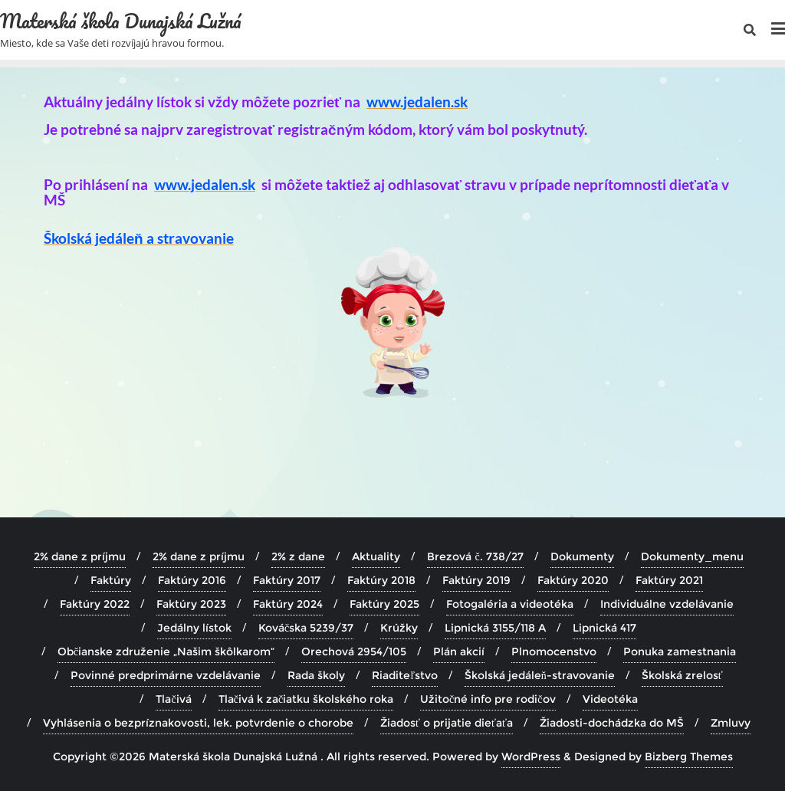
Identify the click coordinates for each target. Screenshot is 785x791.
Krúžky (399, 628)
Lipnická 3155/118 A (495, 628)
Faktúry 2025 (384, 604)
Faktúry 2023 (191, 604)
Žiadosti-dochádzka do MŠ (612, 723)
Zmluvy (731, 723)
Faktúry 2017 (286, 580)
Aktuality (376, 556)
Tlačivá (173, 699)
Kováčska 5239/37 (305, 628)
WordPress (530, 756)
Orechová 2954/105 (353, 651)
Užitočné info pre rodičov (487, 699)
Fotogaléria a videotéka (509, 604)
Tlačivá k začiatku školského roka (305, 699)
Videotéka (610, 699)
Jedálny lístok (194, 628)
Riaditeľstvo (405, 675)
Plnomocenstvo (553, 651)
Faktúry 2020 (573, 580)
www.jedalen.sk (417, 101)
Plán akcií (458, 651)
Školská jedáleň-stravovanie (540, 675)
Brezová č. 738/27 (475, 556)
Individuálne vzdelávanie (667, 604)
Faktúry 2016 (192, 580)
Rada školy (316, 675)
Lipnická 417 (604, 628)
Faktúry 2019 (476, 580)
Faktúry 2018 (381, 580)
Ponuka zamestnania (679, 651)
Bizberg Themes (689, 756)
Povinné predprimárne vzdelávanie (166, 675)
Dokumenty (582, 556)
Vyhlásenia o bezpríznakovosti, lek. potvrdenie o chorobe (198, 723)
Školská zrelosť (682, 675)
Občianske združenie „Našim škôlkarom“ (165, 651)
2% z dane (298, 556)
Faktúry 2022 (95, 604)
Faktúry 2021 (669, 580)
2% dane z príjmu (80, 556)
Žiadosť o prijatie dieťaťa (446, 723)
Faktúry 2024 (288, 604)
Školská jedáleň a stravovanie (139, 238)
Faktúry (110, 580)
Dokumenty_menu (692, 556)
